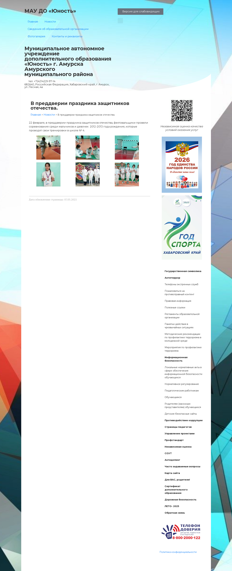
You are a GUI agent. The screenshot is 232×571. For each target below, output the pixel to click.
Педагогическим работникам (182, 390)
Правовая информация (178, 300)
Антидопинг (172, 459)
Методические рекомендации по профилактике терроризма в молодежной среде (183, 337)
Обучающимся (173, 397)
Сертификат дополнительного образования (176, 489)
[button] (120, 20)
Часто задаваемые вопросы (182, 466)
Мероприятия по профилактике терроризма (183, 349)
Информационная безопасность (176, 359)
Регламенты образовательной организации (182, 316)
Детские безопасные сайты (181, 413)
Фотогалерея (36, 36)
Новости (50, 21)
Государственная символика (183, 271)
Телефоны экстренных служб (181, 284)
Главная (33, 21)
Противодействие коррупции (184, 420)
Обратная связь (175, 512)
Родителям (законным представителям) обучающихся (183, 405)
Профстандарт (174, 440)
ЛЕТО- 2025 (172, 506)
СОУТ (168, 453)
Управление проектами (180, 433)
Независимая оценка (178, 446)
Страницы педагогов (178, 427)
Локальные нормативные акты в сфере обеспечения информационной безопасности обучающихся (183, 372)
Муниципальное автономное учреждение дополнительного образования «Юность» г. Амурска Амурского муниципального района (67, 61)
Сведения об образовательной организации (58, 29)
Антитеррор (172, 277)
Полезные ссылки (175, 307)
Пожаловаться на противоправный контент (179, 293)
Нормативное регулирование (182, 384)
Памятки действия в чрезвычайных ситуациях (179, 326)
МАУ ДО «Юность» (50, 11)
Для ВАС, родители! (177, 479)
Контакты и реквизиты (67, 36)
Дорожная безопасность (180, 499)
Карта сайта (172, 473)
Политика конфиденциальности (178, 552)
